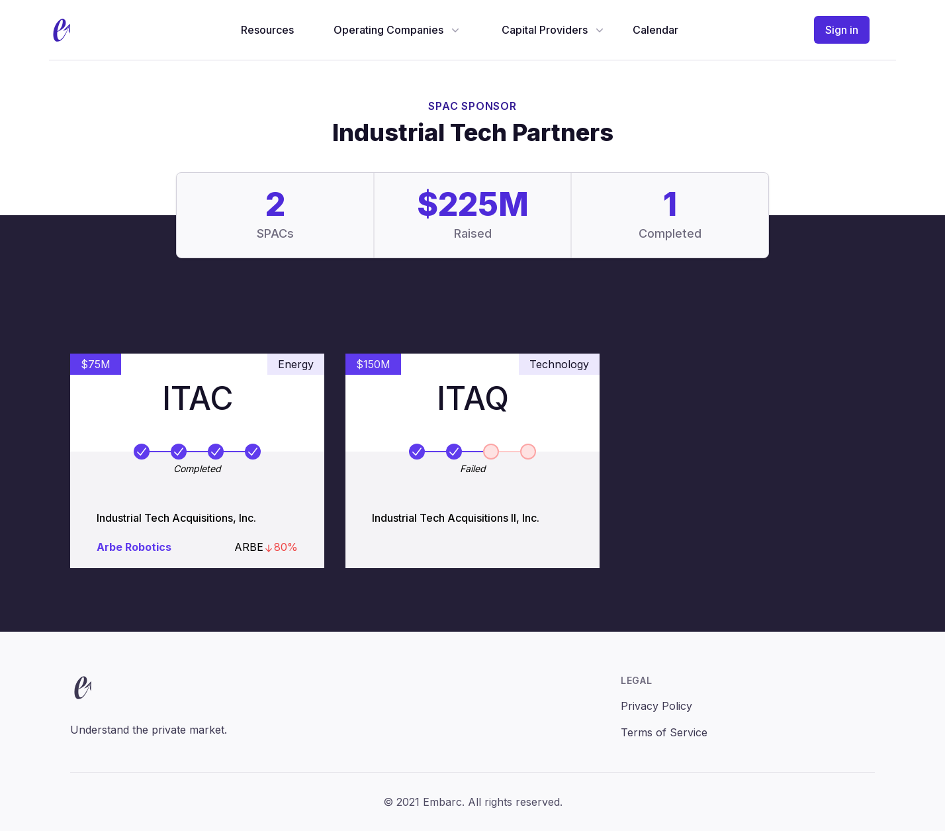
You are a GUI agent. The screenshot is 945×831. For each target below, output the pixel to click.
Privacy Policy (656, 705)
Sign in (841, 29)
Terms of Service (664, 732)
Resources (267, 29)
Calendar (655, 29)
